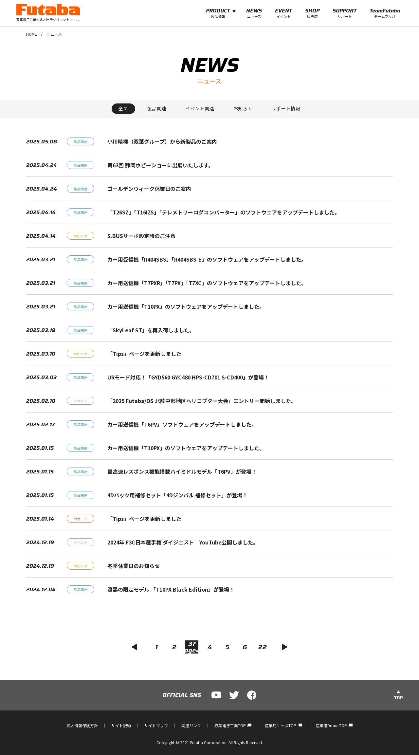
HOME (31, 34)
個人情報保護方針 (82, 725)
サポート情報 (286, 108)
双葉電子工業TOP (232, 725)
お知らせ (243, 108)
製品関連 (157, 108)
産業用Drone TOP (334, 725)
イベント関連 (200, 108)
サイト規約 (121, 725)
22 (262, 647)
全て (123, 108)
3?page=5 (191, 647)
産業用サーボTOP (283, 725)
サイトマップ (156, 725)
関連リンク (191, 725)
